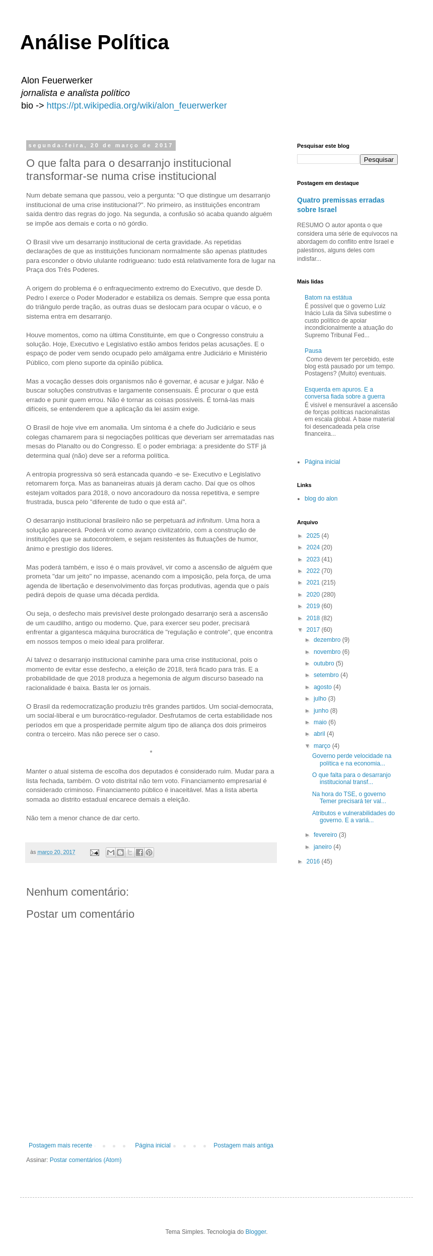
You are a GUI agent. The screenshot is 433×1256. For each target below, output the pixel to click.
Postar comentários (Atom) (86, 1160)
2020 (314, 594)
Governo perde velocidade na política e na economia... (351, 759)
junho (322, 710)
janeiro (323, 846)
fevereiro (326, 834)
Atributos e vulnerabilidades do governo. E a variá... (353, 817)
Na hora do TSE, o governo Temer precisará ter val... (349, 798)
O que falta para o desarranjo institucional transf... (351, 778)
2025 (314, 535)
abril (320, 733)
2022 (314, 570)
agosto (323, 687)
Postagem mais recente (60, 1145)
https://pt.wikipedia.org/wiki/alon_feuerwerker (137, 106)
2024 (314, 547)
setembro (327, 675)
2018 (314, 618)
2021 (314, 582)
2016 (314, 861)
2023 (314, 559)
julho (321, 698)
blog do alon (321, 498)
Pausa (313, 350)
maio (321, 722)
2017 (314, 629)
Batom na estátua (328, 297)
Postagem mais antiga (243, 1145)
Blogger (256, 1231)
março (323, 745)
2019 (314, 606)
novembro (328, 651)
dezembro (328, 639)
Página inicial (153, 1145)
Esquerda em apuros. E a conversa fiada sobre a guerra (345, 393)
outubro (325, 663)
